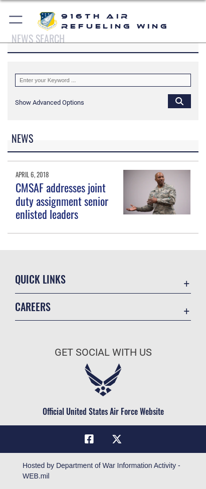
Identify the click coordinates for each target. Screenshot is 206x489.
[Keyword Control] (103, 80)
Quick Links (40, 279)
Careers (33, 307)
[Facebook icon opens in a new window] (89, 439)
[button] (16, 21)
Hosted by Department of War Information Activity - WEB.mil (101, 470)
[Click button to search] (179, 100)
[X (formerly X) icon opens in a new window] (116, 439)
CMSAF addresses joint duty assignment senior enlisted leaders (62, 200)
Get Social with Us (103, 352)
